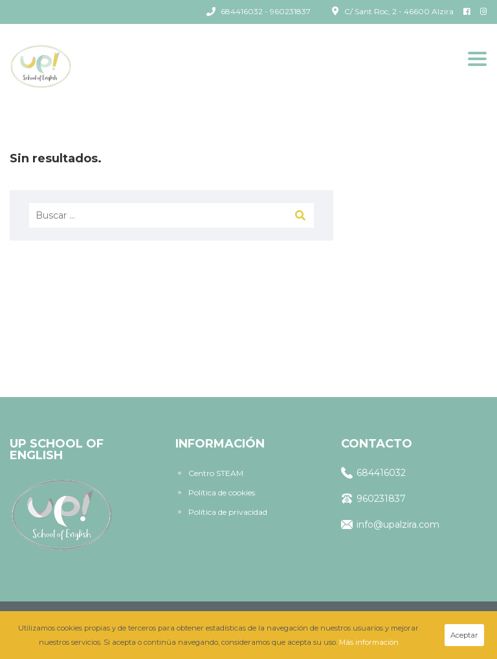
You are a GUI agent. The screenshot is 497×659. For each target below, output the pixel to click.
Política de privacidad (227, 512)
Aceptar (464, 635)
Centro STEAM (215, 473)
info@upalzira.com (390, 524)
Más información (369, 642)
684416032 (373, 473)
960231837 (373, 498)
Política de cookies (221, 492)
